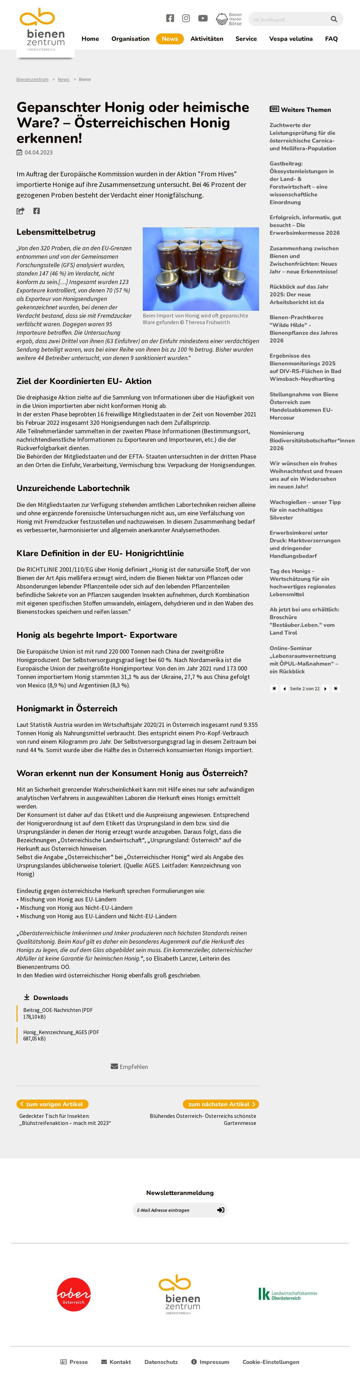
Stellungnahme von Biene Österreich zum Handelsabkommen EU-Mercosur (304, 406)
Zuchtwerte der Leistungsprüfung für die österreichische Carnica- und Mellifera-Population (303, 136)
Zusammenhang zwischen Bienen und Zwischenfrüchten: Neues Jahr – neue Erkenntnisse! (304, 260)
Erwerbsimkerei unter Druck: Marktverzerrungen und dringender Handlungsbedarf (305, 544)
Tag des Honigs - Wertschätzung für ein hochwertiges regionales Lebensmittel (303, 582)
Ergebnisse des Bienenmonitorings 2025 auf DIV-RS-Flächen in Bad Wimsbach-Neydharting (305, 367)
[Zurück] (284, 688)
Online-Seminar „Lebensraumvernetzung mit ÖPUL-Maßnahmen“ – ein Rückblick (304, 659)
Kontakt (116, 1362)
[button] (23, 210)
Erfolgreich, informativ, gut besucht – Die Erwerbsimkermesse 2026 (305, 225)
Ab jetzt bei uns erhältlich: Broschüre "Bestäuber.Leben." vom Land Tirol (304, 621)
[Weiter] (325, 688)
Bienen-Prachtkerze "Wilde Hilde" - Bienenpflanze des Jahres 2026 (304, 329)
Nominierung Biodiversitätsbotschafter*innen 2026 (306, 440)
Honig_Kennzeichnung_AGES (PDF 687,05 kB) (61, 1035)
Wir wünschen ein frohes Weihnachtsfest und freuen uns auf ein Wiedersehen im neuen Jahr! (306, 475)
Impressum (210, 1362)
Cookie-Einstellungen (271, 1362)
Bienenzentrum (33, 79)
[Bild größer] (201, 269)
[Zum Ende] (336, 688)
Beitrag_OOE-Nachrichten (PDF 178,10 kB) (58, 1013)
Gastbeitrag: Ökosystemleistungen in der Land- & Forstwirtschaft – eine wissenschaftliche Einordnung (302, 183)
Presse (74, 1362)
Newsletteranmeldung (180, 1193)
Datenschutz (161, 1362)
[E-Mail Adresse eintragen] (174, 1210)
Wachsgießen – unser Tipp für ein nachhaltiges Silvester (305, 510)
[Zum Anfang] (274, 688)
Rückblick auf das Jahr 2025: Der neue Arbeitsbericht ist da (299, 294)
